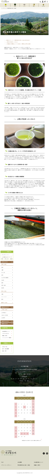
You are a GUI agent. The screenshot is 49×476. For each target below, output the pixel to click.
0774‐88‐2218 (24, 374)
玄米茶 (2, 280)
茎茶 (2, 282)
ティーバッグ (3, 296)
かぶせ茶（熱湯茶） (5, 277)
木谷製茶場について (6, 331)
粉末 (2, 299)
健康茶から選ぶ (4, 302)
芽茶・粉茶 (3, 285)
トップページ (3, 8)
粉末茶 (2, 288)
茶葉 (2, 294)
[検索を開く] (40, 2)
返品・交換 (4, 351)
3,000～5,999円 (4, 315)
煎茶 (2, 267)
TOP (2, 462)
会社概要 (20, 462)
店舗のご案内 (4, 335)
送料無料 (11, 258)
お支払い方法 (4, 346)
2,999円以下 (3, 312)
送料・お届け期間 (5, 348)
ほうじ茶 (3, 272)
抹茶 (2, 275)
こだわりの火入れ (5, 333)
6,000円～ (3, 317)
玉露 (2, 270)
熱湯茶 (2, 258)
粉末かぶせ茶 (6, 258)
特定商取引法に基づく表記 (24, 465)
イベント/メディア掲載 (6, 337)
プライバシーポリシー (6, 465)
